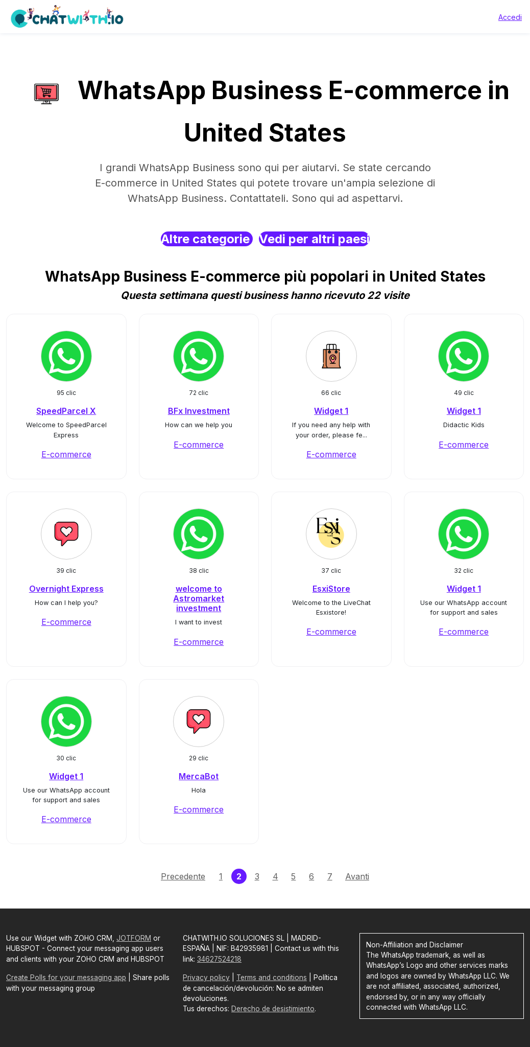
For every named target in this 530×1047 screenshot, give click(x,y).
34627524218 (219, 959)
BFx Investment (199, 411)
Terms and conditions (271, 977)
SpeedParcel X (66, 411)
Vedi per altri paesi (314, 238)
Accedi (510, 17)
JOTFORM (133, 938)
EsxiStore (331, 589)
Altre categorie (207, 238)
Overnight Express (66, 589)
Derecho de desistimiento (273, 1009)
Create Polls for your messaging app (66, 977)
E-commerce (66, 454)
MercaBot (199, 776)
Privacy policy (206, 977)
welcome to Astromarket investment (198, 598)
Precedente (183, 876)
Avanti (357, 876)
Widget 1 (331, 411)
